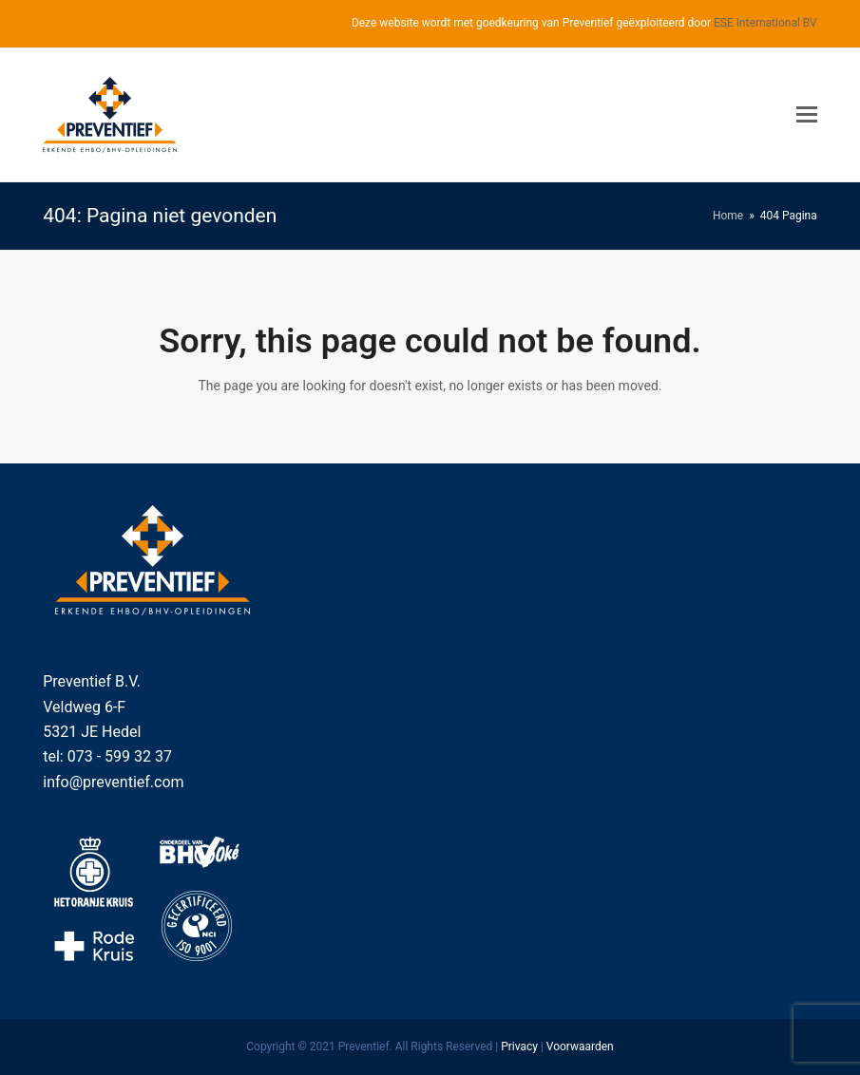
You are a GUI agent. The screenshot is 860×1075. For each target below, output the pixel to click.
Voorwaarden (580, 1046)
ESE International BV (765, 22)
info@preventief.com (113, 782)
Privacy (519, 1046)
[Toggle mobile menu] (806, 115)
